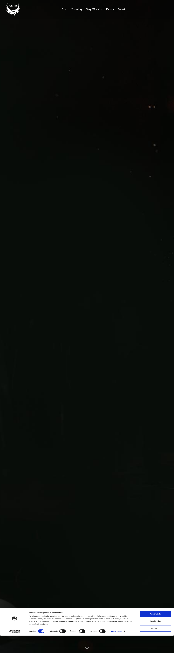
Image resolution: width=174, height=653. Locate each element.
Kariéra (110, 9)
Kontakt (122, 9)
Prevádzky (76, 9)
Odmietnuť (155, 646)
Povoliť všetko (155, 631)
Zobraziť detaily (116, 649)
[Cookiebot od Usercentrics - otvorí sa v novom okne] (14, 648)
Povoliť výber (155, 638)
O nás (64, 9)
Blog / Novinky (94, 9)
